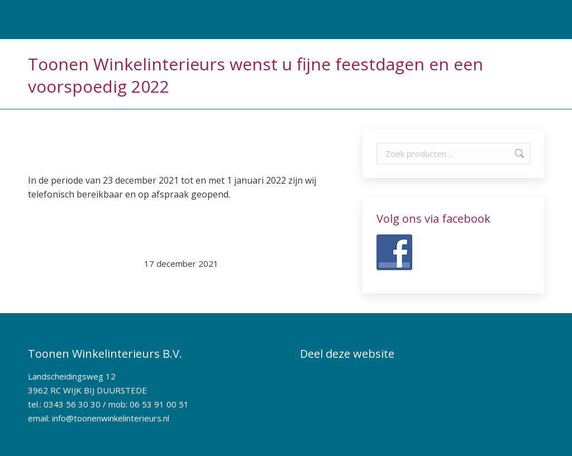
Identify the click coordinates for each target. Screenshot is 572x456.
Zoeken (518, 153)
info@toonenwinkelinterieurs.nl (110, 418)
